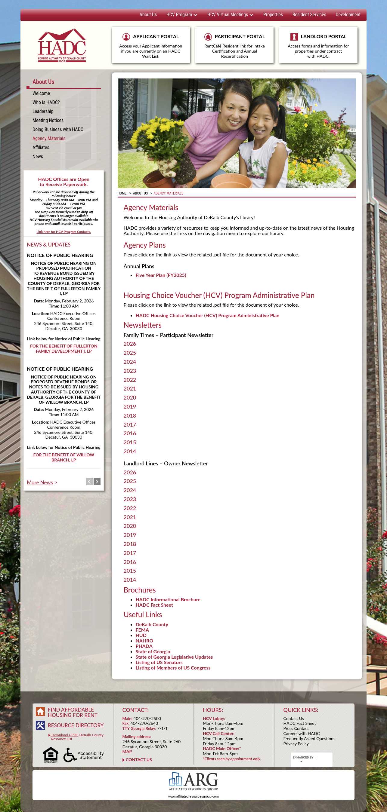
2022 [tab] (130, 380)
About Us (148, 14)
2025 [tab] (130, 353)
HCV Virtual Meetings (230, 14)
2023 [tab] (130, 371)
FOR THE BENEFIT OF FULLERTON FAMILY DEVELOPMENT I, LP (63, 348)
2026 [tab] (130, 344)
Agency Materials (49, 138)
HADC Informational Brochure (168, 599)
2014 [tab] (130, 452)
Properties (273, 14)
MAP (127, 751)
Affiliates (41, 147)
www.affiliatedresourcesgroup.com (193, 796)
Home (122, 193)
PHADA (144, 646)
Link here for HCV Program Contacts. (63, 232)
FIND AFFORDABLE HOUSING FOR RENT (73, 712)
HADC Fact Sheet (154, 605)
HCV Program (182, 14)
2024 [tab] (130, 362)
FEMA (142, 630)
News (38, 156)
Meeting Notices (48, 120)
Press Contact (296, 728)
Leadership (43, 111)
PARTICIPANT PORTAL (234, 46)
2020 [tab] (130, 398)
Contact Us (293, 718)
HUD (141, 635)
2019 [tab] (130, 407)
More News (40, 482)
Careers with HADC (301, 733)
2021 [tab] (130, 389)
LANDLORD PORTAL (318, 48)
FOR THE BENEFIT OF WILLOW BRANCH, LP (63, 457)
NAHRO (144, 640)
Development (348, 14)
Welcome (41, 93)
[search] (304, 757)
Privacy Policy (296, 743)
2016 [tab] (130, 434)
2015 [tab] (130, 443)
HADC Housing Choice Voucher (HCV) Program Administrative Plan (208, 315)
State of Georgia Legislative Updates (174, 657)
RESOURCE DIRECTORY (76, 725)
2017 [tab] (130, 425)
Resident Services (309, 14)
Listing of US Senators (159, 662)
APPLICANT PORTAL (151, 46)
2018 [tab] (130, 416)
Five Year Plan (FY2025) (161, 275)
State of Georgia (153, 651)
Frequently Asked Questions (309, 738)
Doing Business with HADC (58, 129)
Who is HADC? (46, 102)
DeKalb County (152, 624)
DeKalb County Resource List (76, 737)
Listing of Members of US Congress (173, 667)
